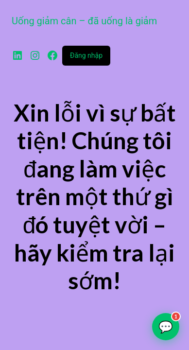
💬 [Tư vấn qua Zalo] (168, 323)
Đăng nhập (86, 55)
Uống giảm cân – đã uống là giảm (84, 21)
